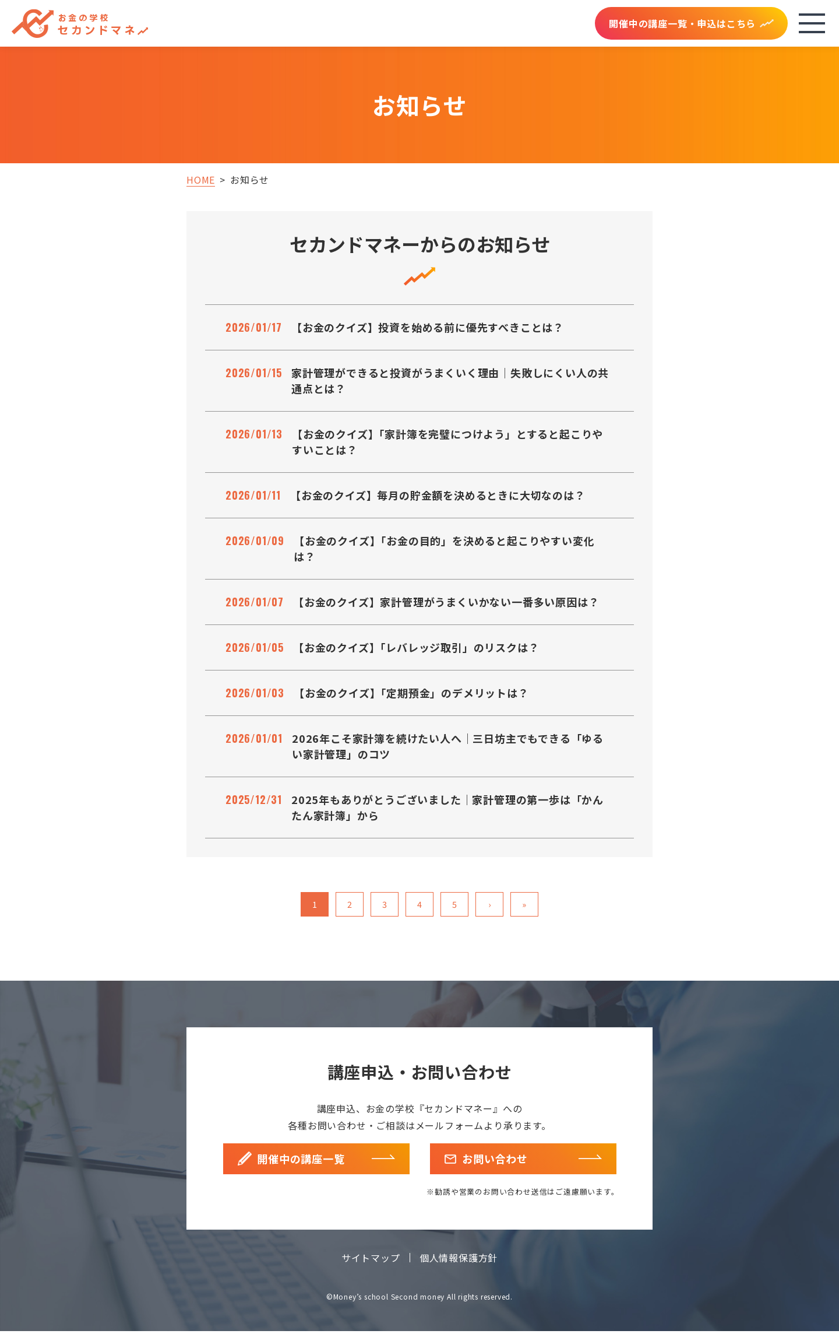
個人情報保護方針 (459, 1267)
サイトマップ (370, 1267)
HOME (200, 180)
